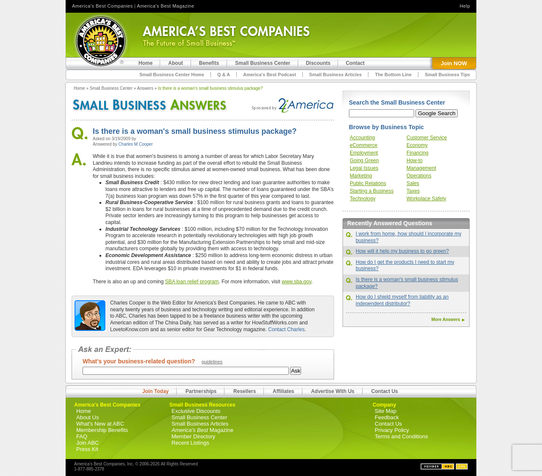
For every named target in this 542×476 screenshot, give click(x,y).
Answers (145, 88)
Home (79, 88)
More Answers (447, 319)
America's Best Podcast (269, 74)
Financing (417, 153)
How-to (414, 160)
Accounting (362, 138)
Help (464, 5)
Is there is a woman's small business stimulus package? (210, 88)
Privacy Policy (392, 430)
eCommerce (363, 145)
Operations (418, 176)
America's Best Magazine (165, 5)
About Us (87, 417)
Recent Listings (190, 443)
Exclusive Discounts (196, 411)
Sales (412, 183)
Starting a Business (371, 191)
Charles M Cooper (136, 144)
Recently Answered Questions (389, 223)
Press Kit (87, 449)
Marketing (361, 176)
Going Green (364, 160)
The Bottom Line (393, 74)
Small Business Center (111, 88)
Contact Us (384, 391)
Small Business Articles (335, 74)
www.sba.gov (296, 282)
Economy (417, 145)
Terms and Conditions (401, 436)
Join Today (155, 391)
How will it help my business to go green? (402, 251)
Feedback (387, 417)
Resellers (244, 391)
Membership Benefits (102, 430)
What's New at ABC (100, 424)
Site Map (385, 411)
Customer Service (426, 138)
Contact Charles (286, 329)
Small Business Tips (447, 74)
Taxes (413, 191)
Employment (364, 153)
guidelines (212, 361)
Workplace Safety (426, 199)
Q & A (223, 74)
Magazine (202, 430)
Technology (363, 199)
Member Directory (193, 436)
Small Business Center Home (171, 74)
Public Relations (368, 183)
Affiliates (283, 391)
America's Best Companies (102, 5)
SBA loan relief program (192, 282)
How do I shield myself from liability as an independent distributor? (402, 300)
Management (421, 168)
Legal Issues (364, 168)
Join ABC (87, 443)
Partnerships (200, 391)
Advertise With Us (332, 391)
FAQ (81, 436)
